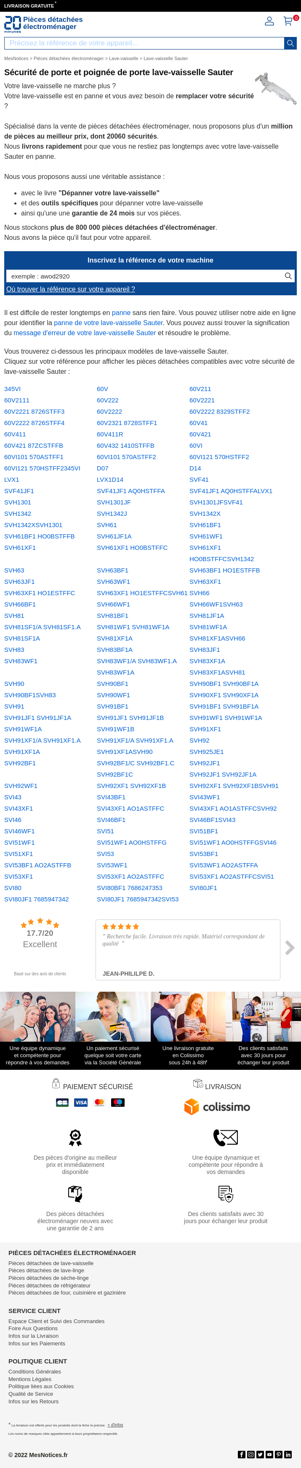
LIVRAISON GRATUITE (29, 5)
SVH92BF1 (20, 763)
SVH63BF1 (112, 570)
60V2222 (109, 411)
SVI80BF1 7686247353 (129, 887)
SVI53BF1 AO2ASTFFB (37, 865)
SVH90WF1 (113, 695)
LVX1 (11, 479)
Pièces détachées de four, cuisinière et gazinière (67, 1292)
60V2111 (16, 400)
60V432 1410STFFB (125, 445)
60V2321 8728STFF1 (127, 422)
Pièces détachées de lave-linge (46, 1270)
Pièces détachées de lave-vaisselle (50, 1263)
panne (121, 312)
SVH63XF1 (205, 581)
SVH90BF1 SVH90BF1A (223, 683)
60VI (195, 445)
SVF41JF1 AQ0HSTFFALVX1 (230, 490)
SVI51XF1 (18, 853)
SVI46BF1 (111, 819)
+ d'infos (115, 1425)
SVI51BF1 (203, 831)
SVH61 (107, 524)
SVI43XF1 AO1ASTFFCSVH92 (233, 808)
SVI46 (12, 819)
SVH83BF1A (115, 649)
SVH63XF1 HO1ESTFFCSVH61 (142, 592)
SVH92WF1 (20, 785)
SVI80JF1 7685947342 (36, 899)
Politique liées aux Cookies (41, 1386)
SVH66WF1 (113, 604)
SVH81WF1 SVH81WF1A (133, 626)
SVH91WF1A (23, 729)
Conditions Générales (34, 1371)
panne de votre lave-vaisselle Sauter (108, 322)
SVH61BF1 (205, 524)
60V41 (198, 422)
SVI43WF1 (204, 797)
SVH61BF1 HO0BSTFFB (39, 536)
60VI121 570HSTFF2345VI (42, 468)
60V (102, 388)
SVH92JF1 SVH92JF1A (222, 774)
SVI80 (12, 887)
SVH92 (199, 740)
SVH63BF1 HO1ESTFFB (224, 570)
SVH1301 (17, 502)
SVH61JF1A (114, 536)
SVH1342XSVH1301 (33, 524)
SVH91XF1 (205, 729)
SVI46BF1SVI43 (212, 819)
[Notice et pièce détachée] (12, 24)
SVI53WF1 (112, 865)
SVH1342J (112, 513)
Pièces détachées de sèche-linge (48, 1278)
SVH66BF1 (20, 604)
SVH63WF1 (113, 581)
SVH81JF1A (206, 615)
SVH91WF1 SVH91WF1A (225, 717)
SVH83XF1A (207, 660)
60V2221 (202, 400)
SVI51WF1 (19, 842)
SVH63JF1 (19, 581)
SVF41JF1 (19, 490)
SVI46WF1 (19, 831)
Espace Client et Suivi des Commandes (56, 1321)
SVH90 (14, 683)
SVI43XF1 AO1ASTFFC (130, 808)
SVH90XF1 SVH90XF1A (223, 695)
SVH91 (14, 706)
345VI (12, 388)
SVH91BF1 (112, 706)
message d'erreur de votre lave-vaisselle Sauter (84, 332)
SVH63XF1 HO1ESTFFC (39, 592)
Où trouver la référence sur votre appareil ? (70, 289)
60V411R (110, 434)
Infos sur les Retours (33, 1401)
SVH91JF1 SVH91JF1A (37, 717)
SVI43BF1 (111, 797)
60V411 (15, 434)
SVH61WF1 (206, 536)
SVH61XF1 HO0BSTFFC (132, 547)
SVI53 (105, 853)
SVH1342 (17, 513)
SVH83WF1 (20, 660)
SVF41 (199, 479)
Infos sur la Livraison (33, 1336)
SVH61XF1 (20, 547)
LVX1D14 (110, 479)
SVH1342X (205, 513)
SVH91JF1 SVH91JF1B (130, 717)
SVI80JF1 (203, 887)
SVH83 (14, 649)
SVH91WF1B (115, 729)
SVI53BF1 (203, 853)
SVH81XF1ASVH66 (217, 638)
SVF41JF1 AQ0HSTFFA (131, 490)
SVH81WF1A (208, 626)
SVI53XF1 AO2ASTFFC (130, 876)
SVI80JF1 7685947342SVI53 (137, 899)
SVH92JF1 (204, 763)
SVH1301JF (114, 502)
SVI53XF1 (18, 876)
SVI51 (105, 831)
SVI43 (12, 797)
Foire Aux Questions (33, 1328)
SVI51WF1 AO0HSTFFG (132, 842)
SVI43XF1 (18, 808)
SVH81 (14, 615)
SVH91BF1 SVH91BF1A (223, 706)
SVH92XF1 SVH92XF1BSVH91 (234, 785)
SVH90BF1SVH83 (30, 695)
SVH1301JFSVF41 (216, 502)
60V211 (200, 388)
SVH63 (14, 570)
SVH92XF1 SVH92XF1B (131, 785)
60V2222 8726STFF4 (34, 422)
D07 (103, 468)
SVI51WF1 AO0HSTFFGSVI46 (233, 842)
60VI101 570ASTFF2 (126, 456)
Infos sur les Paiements (36, 1343)
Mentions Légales (29, 1379)
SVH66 (199, 592)
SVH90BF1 (112, 683)
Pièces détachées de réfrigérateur (49, 1285)
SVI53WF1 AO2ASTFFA (223, 865)
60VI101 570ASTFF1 (34, 456)
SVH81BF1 (112, 615)
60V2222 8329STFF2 (219, 411)
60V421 (200, 434)
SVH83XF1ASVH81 (217, 672)
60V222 (108, 400)
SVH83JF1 (204, 649)
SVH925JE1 (206, 751)
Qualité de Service (30, 1394)
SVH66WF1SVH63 (216, 604)
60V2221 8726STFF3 (34, 411)
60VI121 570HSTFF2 (219, 456)
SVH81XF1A (115, 638)
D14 (195, 468)
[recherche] (290, 43)
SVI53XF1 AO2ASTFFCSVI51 (231, 876)
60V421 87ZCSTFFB (33, 445)
